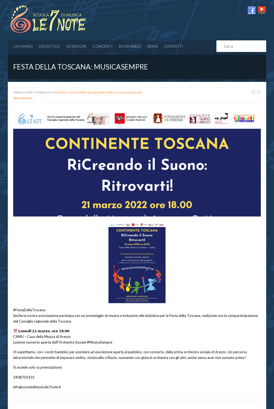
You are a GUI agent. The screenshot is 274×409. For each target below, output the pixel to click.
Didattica (49, 46)
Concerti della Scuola (82, 92)
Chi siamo (23, 46)
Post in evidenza (118, 92)
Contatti (173, 46)
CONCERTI (103, 46)
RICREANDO (130, 46)
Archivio (60, 92)
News (152, 46)
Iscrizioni (76, 46)
